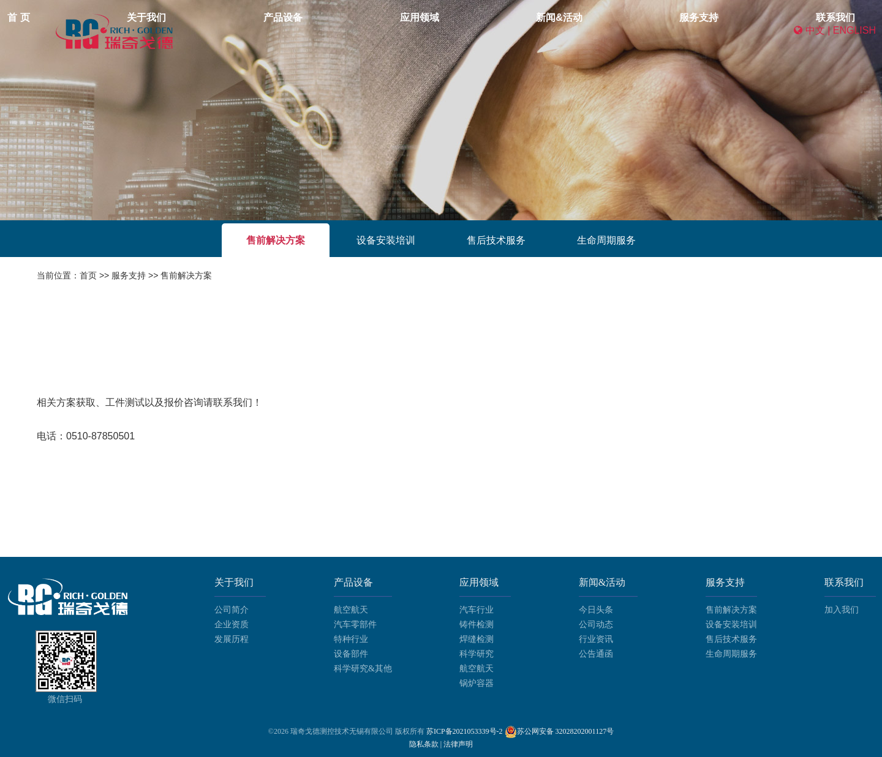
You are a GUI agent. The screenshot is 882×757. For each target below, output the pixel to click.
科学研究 (476, 653)
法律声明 (458, 744)
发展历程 (231, 639)
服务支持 (606, 30)
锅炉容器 (476, 683)
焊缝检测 (476, 639)
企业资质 (231, 624)
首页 (88, 275)
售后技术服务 (496, 240)
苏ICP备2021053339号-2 (464, 731)
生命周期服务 (606, 240)
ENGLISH (854, 30)
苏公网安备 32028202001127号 (565, 731)
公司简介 (231, 609)
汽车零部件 (355, 624)
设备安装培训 (385, 240)
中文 (815, 30)
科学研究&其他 (363, 668)
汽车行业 (476, 609)
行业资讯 (596, 639)
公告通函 (596, 653)
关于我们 (335, 30)
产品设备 (401, 30)
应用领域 (467, 30)
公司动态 (596, 624)
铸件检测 (476, 624)
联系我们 (672, 30)
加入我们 (841, 609)
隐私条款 (424, 744)
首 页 (278, 30)
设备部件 (351, 653)
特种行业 (351, 639)
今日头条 (596, 609)
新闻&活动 (537, 30)
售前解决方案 (275, 240)
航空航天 (351, 609)
